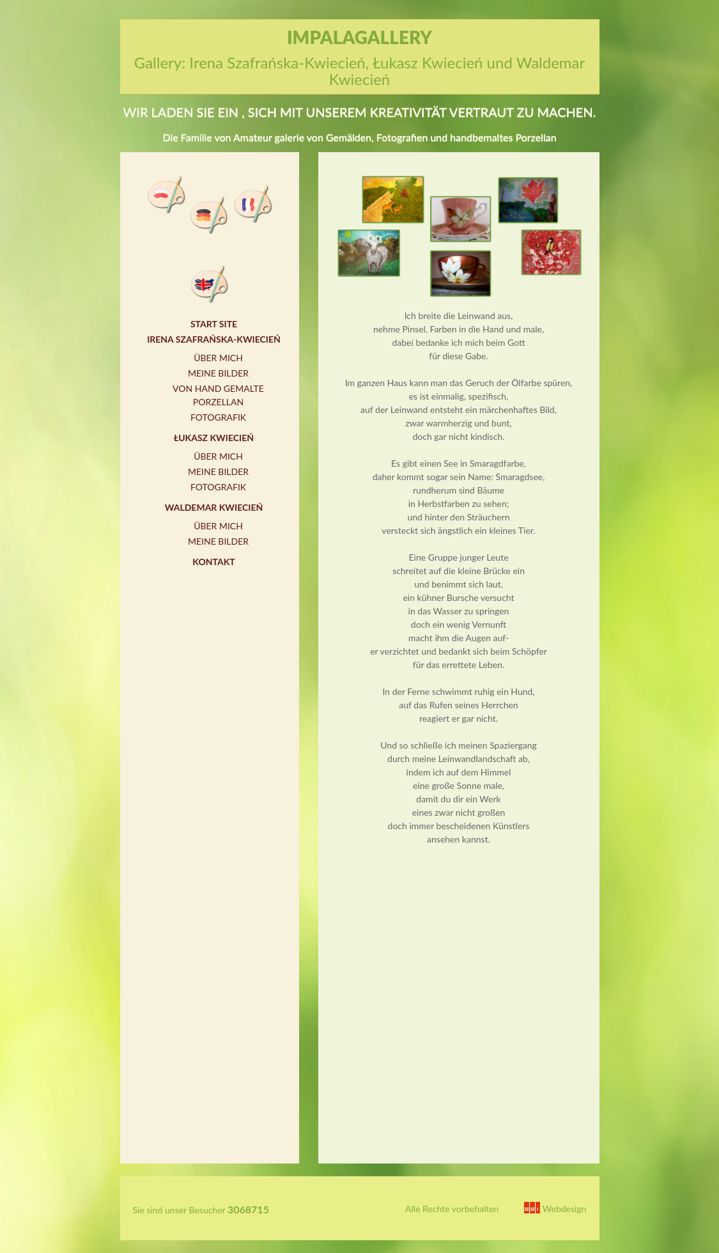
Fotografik (218, 417)
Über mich (218, 357)
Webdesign (555, 1208)
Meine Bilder (218, 373)
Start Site (213, 323)
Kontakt (213, 561)
